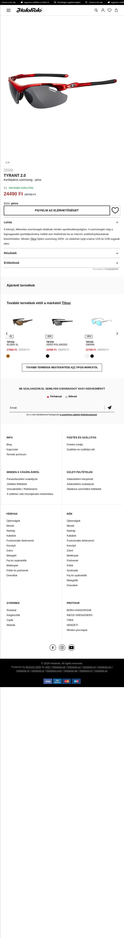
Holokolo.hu (104, 666)
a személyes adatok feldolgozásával (78, 414)
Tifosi (8, 169)
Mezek (10, 525)
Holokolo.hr (86, 670)
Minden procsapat (77, 630)
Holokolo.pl (89, 666)
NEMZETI (72, 625)
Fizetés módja (75, 444)
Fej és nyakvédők (17, 560)
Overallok (12, 575)
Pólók (70, 565)
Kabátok (11, 535)
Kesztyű (11, 545)
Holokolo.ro (22, 670)
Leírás (8, 222)
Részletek (10, 253)
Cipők (10, 620)
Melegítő (11, 555)
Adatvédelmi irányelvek (80, 479)
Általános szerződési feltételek (84, 488)
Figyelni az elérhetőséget (57, 210)
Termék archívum (16, 454)
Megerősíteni (109, 407)
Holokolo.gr (101, 670)
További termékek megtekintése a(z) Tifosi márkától (62, 367)
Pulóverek (72, 560)
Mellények (12, 565)
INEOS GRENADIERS (80, 615)
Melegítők (72, 580)
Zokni (10, 550)
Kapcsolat (12, 449)
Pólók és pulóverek (17, 570)
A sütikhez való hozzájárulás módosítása (30, 493)
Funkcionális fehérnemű (20, 540)
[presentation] (7, 333)
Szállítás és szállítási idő (81, 449)
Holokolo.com (54, 670)
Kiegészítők (13, 615)
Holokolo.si (37, 670)
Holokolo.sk (58, 666)
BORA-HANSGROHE (79, 610)
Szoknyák (72, 570)
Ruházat (11, 610)
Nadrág (11, 530)
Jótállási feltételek (17, 484)
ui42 (47, 666)
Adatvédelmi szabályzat (80, 484)
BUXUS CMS (33, 666)
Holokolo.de (71, 670)
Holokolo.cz (74, 666)
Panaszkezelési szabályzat (22, 479)
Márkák (11, 625)
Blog (9, 444)
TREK (70, 620)
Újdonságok (13, 520)
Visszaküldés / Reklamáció (22, 488)
